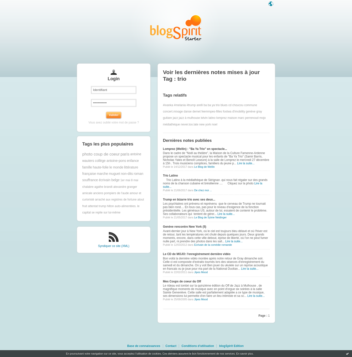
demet (196, 111)
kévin (204, 118)
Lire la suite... (245, 163)
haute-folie (101, 167)
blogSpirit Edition (231, 346)
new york (205, 124)
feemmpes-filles (211, 111)
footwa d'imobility (234, 111)
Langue (271, 4)
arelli (200, 105)
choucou (237, 105)
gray (259, 111)
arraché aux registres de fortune (116, 199)
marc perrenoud (248, 118)
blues (224, 105)
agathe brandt (103, 187)
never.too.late (189, 124)
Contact (170, 346)
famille (87, 167)
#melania (180, 105)
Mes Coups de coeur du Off (182, 281)
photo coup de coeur (101, 154)
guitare (167, 118)
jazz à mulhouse (189, 118)
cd (229, 105)
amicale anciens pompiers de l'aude (105, 193)
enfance (133, 161)
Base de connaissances (143, 346)
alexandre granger (125, 187)
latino (212, 118)
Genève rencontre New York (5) (184, 226)
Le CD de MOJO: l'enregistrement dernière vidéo (197, 254)
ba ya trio (214, 105)
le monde (116, 167)
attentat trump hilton (101, 206)
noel (214, 124)
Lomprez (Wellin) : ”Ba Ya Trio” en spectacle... (195, 149)
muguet (114, 174)
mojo (262, 118)
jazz (175, 118)
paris (125, 154)
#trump (191, 105)
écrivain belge (109, 180)
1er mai (125, 180)
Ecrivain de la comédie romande (213, 244)
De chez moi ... (203, 190)
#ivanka (168, 105)
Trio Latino (170, 175)
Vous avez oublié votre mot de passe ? (113, 122)
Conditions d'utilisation (198, 346)
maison (232, 118)
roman (138, 174)
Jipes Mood (201, 272)
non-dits (127, 174)
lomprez (221, 118)
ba (205, 105)
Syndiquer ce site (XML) (113, 246)
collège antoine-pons (110, 161)
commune (250, 105)
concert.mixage (173, 111)
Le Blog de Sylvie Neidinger (210, 217)
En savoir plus (244, 353)
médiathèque (171, 124)
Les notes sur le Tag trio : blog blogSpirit (176, 27)
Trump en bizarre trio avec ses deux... (189, 199)
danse (188, 111)
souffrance (90, 180)
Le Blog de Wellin (204, 166)
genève (250, 111)
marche (102, 174)
